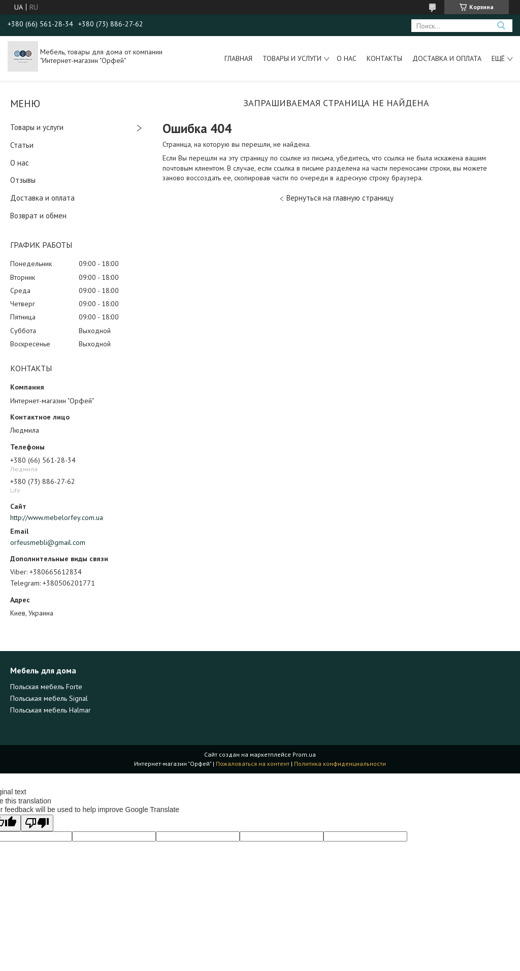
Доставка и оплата (446, 58)
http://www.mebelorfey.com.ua (56, 517)
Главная (238, 58)
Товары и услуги (292, 58)
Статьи (22, 145)
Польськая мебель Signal (49, 698)
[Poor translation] (37, 823)
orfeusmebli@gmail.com (47, 542)
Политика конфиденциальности (340, 763)
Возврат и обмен (38, 215)
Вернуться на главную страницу (340, 198)
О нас (346, 58)
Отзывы (23, 180)
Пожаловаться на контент (252, 763)
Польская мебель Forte (46, 686)
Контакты (384, 58)
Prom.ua (304, 754)
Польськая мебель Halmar (50, 710)
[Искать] (501, 25)
